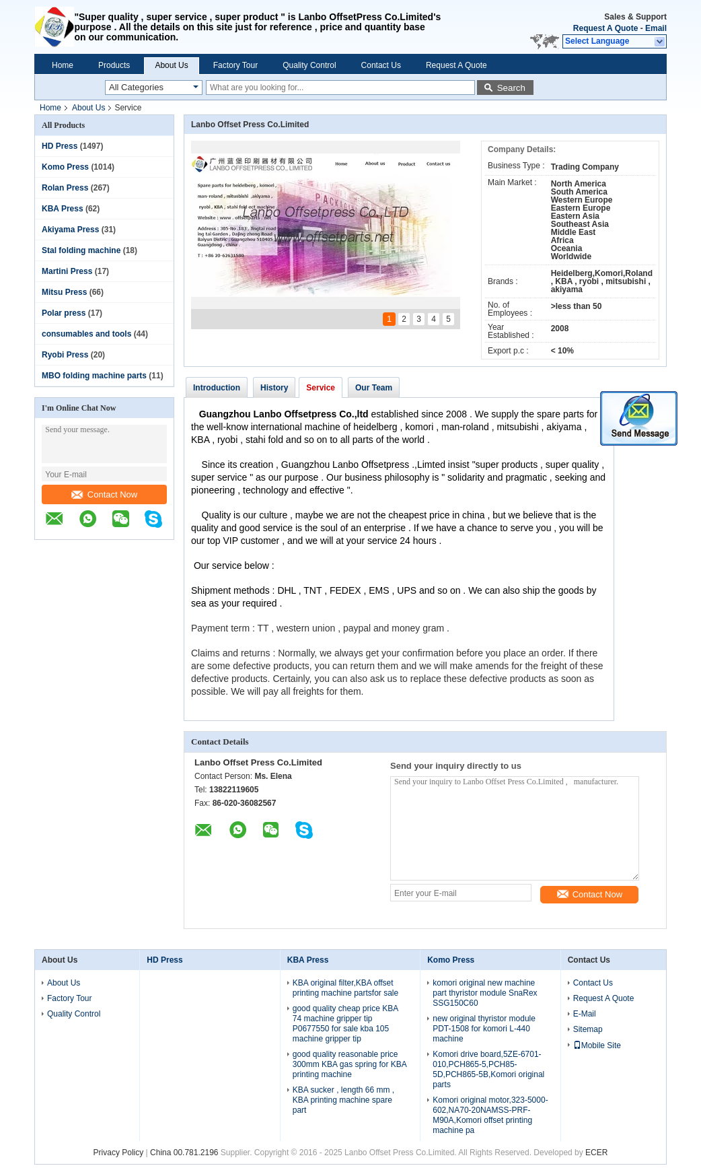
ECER (596, 1152)
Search (511, 88)
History (274, 387)
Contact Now (104, 494)
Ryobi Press (65, 354)
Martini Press (67, 271)
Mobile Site (597, 1045)
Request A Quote (605, 28)
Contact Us (381, 65)
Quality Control (309, 65)
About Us (171, 65)
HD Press (59, 146)
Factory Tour (235, 65)
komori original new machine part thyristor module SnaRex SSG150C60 (485, 993)
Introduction (216, 387)
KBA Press (62, 208)
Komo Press (65, 167)
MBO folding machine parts (94, 375)
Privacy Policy (119, 1152)
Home (62, 65)
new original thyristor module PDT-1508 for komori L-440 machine (484, 1028)
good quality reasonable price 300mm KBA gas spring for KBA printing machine (349, 1064)
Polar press (63, 313)
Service (320, 387)
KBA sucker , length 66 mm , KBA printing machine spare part (343, 1100)
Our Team (373, 387)
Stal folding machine (81, 250)
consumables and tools (86, 334)
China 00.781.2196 (184, 1152)
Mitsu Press (64, 292)
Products (114, 65)
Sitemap (588, 1029)
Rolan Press (65, 188)
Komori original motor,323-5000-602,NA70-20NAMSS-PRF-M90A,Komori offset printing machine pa (490, 1115)
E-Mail (584, 1014)
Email (656, 28)
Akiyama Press (70, 229)
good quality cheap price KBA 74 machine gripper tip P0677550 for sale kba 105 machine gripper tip (345, 1023)
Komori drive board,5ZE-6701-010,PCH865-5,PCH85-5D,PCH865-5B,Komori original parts (488, 1069)
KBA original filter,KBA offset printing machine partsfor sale (345, 988)
